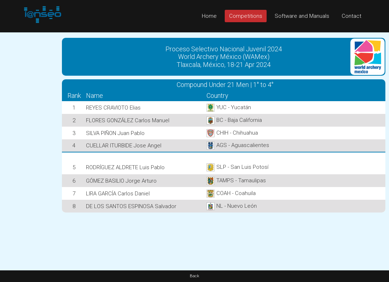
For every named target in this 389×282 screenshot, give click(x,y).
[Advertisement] (29, 141)
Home (209, 16)
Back (194, 276)
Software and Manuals (302, 16)
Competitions (245, 16)
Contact (351, 16)
